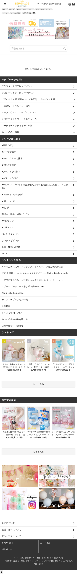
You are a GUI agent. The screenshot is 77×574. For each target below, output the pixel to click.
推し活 (11, 9)
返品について (58, 558)
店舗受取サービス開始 (13, 326)
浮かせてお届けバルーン (25, 9)
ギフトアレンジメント (44, 9)
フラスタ (5, 13)
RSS (35, 564)
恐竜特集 (6, 306)
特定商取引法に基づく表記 (14, 561)
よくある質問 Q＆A (12, 312)
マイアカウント (8, 543)
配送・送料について (44, 558)
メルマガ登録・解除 (51, 561)
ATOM (41, 564)
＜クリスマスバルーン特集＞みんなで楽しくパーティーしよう (32, 280)
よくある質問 (15, 13)
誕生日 (4, 9)
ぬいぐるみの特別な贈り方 (15, 319)
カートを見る (45, 543)
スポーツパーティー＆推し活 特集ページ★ (23, 286)
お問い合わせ (7, 549)
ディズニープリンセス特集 (15, 299)
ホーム (15, 558)
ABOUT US (27, 13)
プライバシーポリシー (34, 561)
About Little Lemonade (13, 293)
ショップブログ (66, 561)
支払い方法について (28, 558)
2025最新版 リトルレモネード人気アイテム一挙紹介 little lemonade (35, 273)
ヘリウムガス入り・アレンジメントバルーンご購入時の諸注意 (32, 267)
